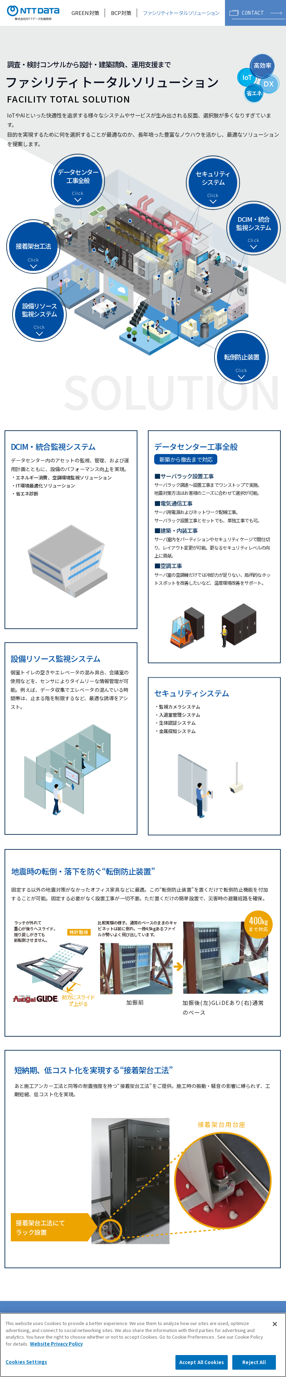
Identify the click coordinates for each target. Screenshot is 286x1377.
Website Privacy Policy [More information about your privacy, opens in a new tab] (56, 1343)
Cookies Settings (26, 1362)
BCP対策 (121, 12)
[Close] (275, 1324)
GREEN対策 (85, 12)
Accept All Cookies (201, 1362)
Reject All (253, 1362)
